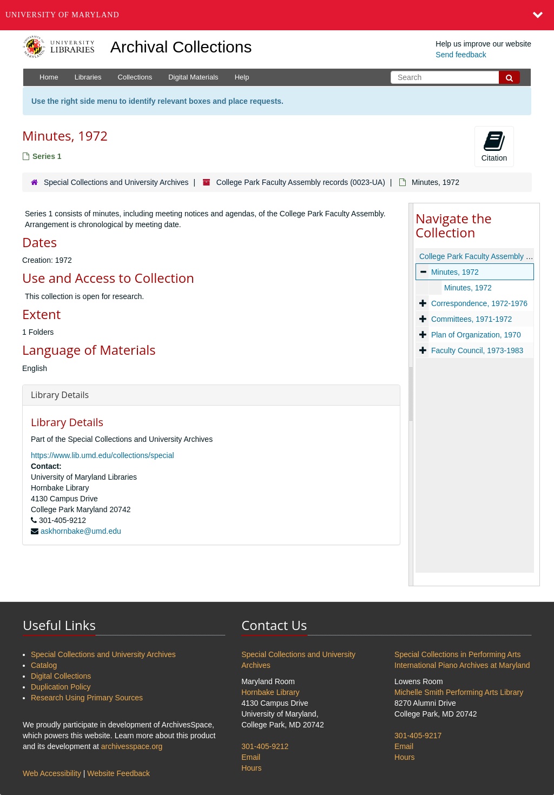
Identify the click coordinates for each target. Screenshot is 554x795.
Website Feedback (118, 773)
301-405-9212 (264, 746)
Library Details (60, 395)
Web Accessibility (52, 773)
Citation (494, 146)
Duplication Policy (61, 687)
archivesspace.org (132, 746)
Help (242, 77)
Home (48, 77)
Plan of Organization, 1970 (476, 334)
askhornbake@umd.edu (81, 531)
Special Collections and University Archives (116, 182)
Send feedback (461, 54)
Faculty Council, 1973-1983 (477, 350)
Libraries (88, 77)
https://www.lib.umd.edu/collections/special (102, 455)
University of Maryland (62, 15)
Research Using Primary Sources (87, 697)
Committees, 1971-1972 (471, 319)
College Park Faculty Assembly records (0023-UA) (300, 182)
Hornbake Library (270, 692)
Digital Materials (193, 77)
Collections (135, 77)
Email (250, 757)
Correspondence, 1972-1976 (479, 303)
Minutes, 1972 (455, 272)
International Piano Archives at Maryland (462, 665)
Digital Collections (61, 676)
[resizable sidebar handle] (411, 394)
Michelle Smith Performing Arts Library (458, 692)
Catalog (44, 665)
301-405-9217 (417, 735)
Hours (251, 768)
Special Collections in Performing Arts (457, 654)
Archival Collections (181, 47)
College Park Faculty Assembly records (485, 256)
